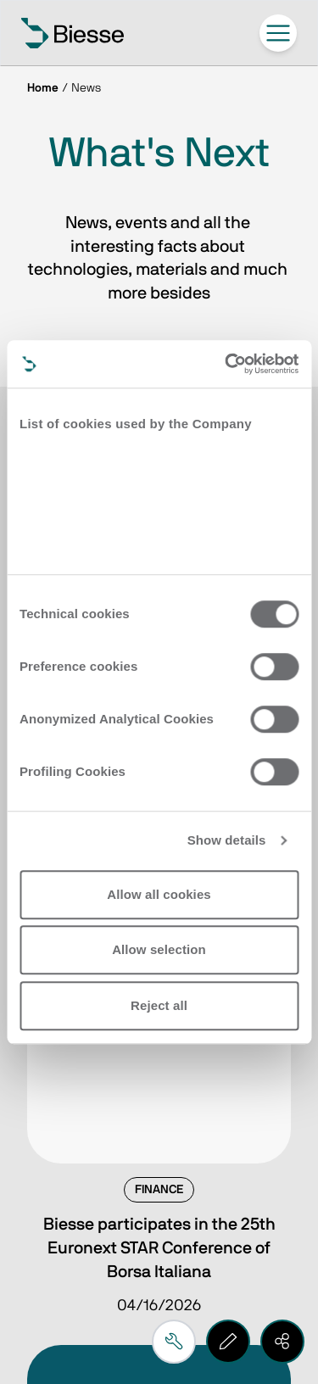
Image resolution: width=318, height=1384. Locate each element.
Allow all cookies (159, 894)
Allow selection (159, 949)
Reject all (159, 1005)
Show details (226, 840)
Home (43, 88)
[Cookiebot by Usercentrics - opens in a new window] (226, 364)
